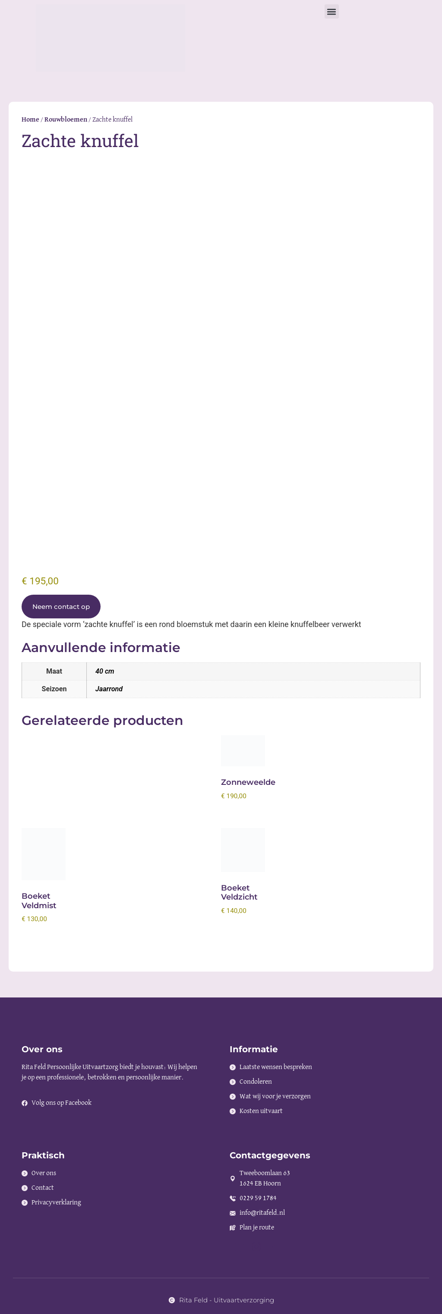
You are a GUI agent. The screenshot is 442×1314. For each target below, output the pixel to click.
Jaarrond (109, 689)
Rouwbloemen (65, 119)
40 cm (104, 671)
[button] (332, 11)
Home (30, 119)
